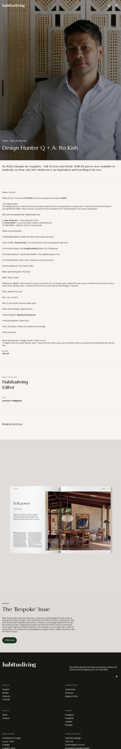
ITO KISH (28, 198)
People (5, 141)
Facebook (69, 718)
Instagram (69, 715)
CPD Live (69, 741)
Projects (5, 689)
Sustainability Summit (74, 745)
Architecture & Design (11, 738)
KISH (63, 198)
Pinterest (69, 725)
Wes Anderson (11, 220)
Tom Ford (9, 225)
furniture (6, 401)
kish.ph (5, 354)
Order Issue (9, 640)
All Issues (69, 693)
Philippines (17, 401)
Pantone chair (20, 243)
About (4, 715)
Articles (5, 693)
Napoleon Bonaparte (26, 315)
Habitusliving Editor (18, 141)
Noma (15, 283)
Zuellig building (30, 248)
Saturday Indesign (73, 738)
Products (6, 696)
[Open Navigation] (116, 5)
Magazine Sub (71, 696)
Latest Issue (70, 689)
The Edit (6, 700)
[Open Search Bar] (109, 5)
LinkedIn (68, 722)
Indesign (6, 745)
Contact (5, 718)
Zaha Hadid (10, 223)
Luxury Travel (8, 741)
